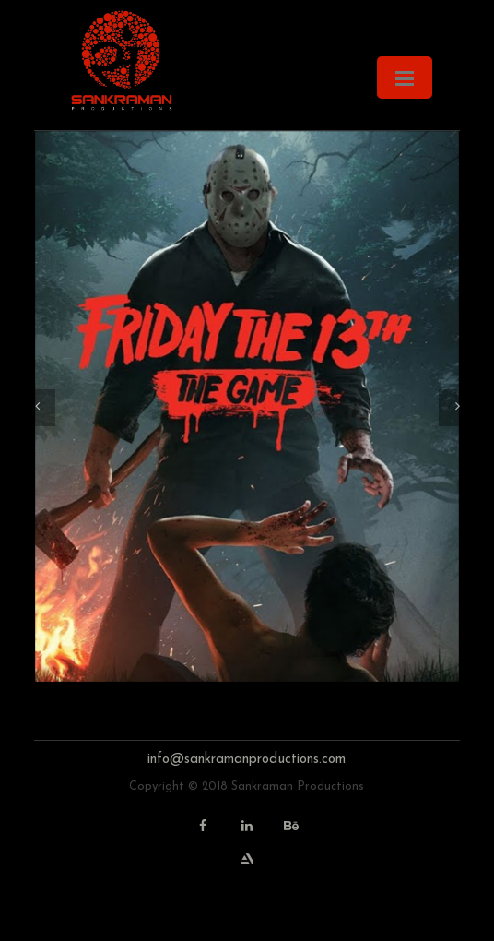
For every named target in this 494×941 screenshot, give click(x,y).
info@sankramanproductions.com (246, 760)
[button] (36, 407)
